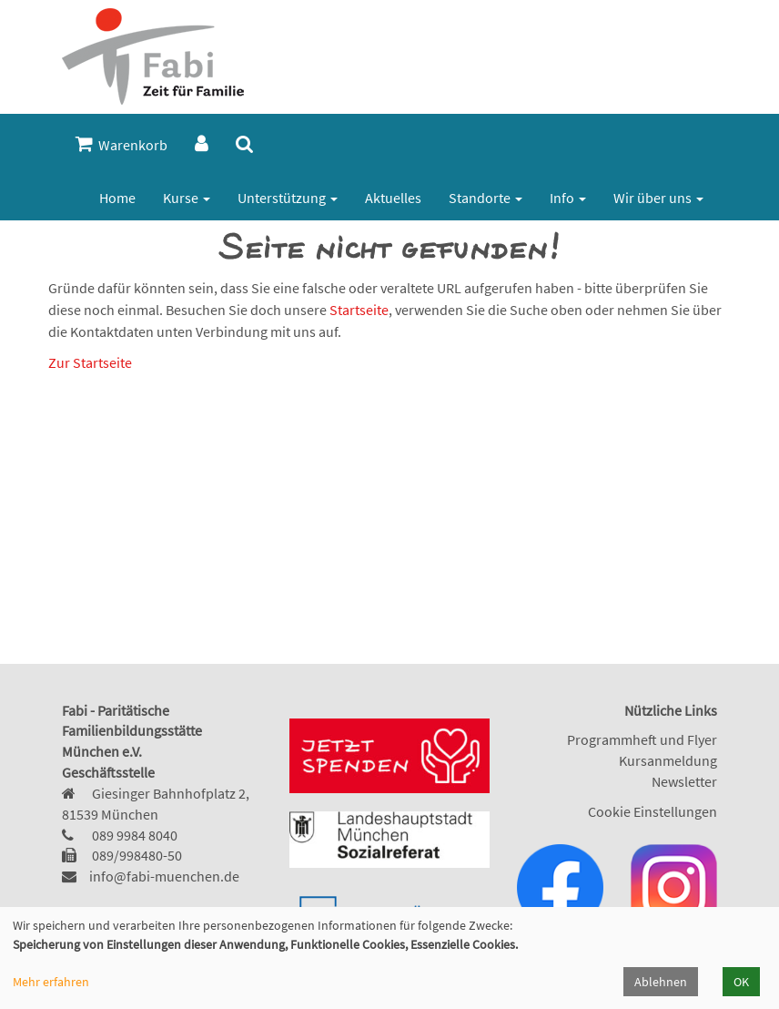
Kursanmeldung (668, 760)
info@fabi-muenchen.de (164, 876)
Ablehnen (660, 981)
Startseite (359, 310)
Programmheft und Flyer (642, 739)
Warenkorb (121, 144)
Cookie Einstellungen (652, 811)
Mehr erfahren (51, 981)
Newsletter (684, 781)
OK (741, 981)
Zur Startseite (90, 362)
